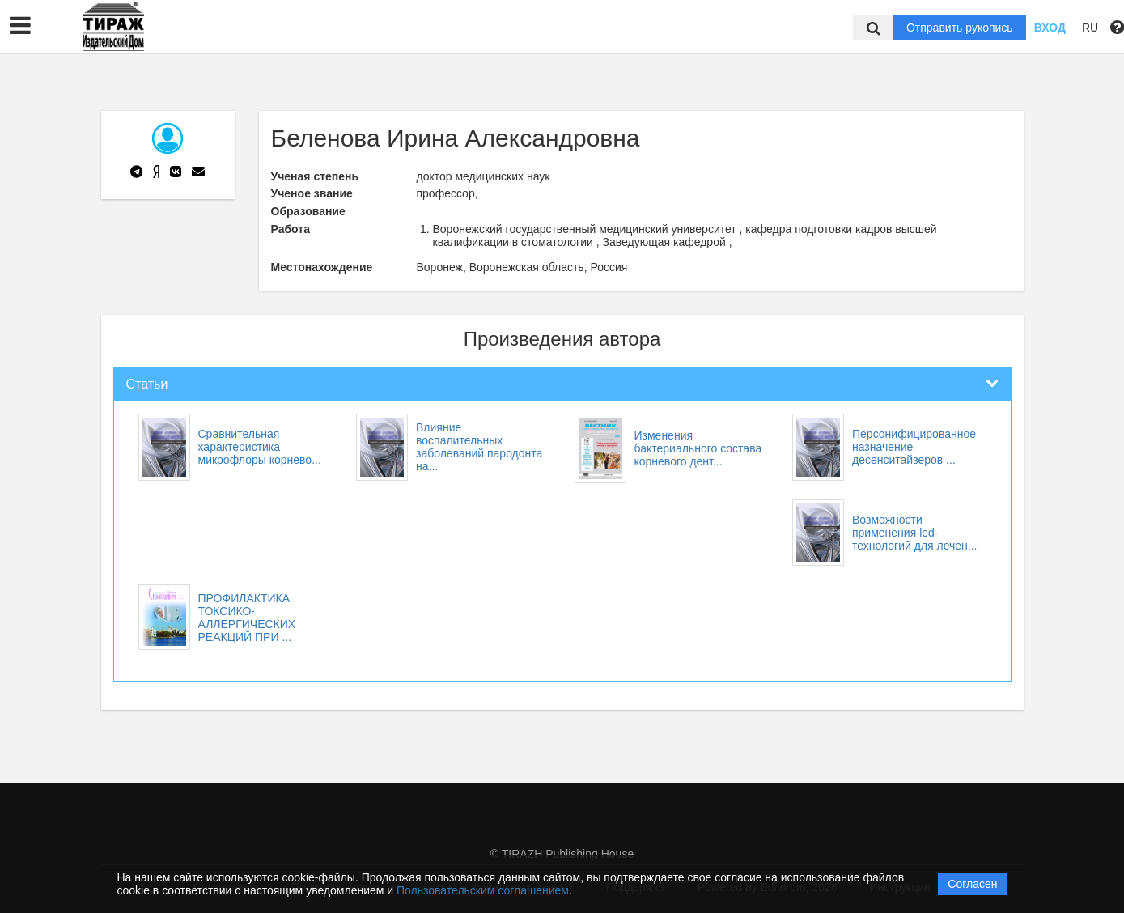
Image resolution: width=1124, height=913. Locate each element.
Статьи (147, 384)
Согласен (972, 883)
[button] (20, 26)
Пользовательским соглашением (483, 890)
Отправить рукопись (959, 27)
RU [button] (1090, 27)
